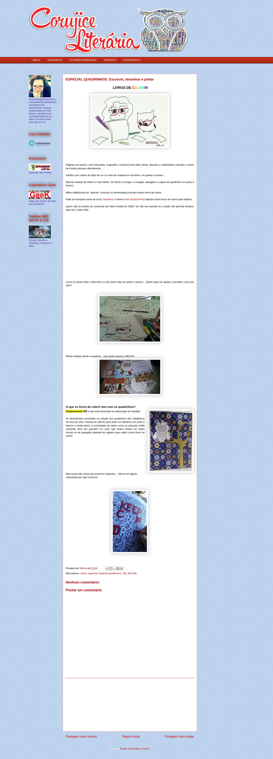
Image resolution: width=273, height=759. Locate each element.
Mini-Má (132, 573)
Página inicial (131, 736)
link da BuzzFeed (135, 199)
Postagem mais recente (81, 736)
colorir (83, 573)
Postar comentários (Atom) (134, 748)
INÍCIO (36, 60)
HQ (124, 573)
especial (92, 573)
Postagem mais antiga (179, 736)
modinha (108, 199)
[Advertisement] (129, 704)
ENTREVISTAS (131, 60)
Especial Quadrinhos (110, 573)
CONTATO (110, 60)
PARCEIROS (55, 60)
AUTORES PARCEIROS (83, 60)
